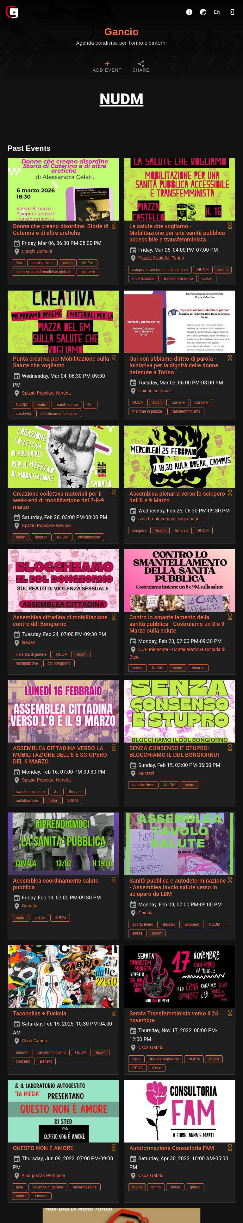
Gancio (121, 31)
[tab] (107, 67)
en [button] (217, 12)
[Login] (231, 12)
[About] (189, 12)
